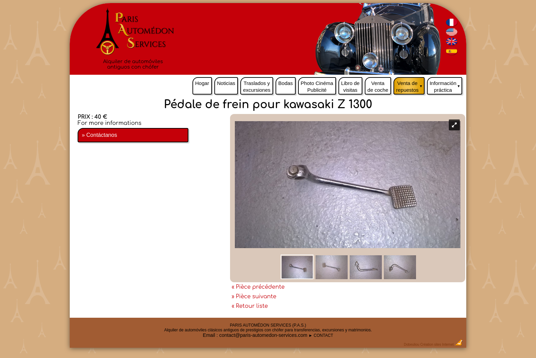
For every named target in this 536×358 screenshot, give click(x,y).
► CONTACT (320, 335)
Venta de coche (377, 86)
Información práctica (446, 85)
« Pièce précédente (258, 287)
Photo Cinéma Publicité (317, 86)
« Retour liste (250, 306)
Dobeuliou (411, 344)
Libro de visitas (350, 86)
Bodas (285, 83)
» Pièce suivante (254, 296)
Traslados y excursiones (256, 86)
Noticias (226, 83)
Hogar (202, 83)
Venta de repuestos (410, 85)
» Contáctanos (99, 135)
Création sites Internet (437, 344)
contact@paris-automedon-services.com (263, 335)
